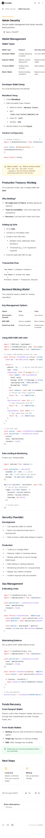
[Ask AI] (39, 139)
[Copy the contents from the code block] (36, 139)
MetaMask (16, 99)
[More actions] (42, 2)
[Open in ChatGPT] (11, 32)
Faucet (29, 126)
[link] (12, 774)
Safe (4, 190)
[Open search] (35, 3)
